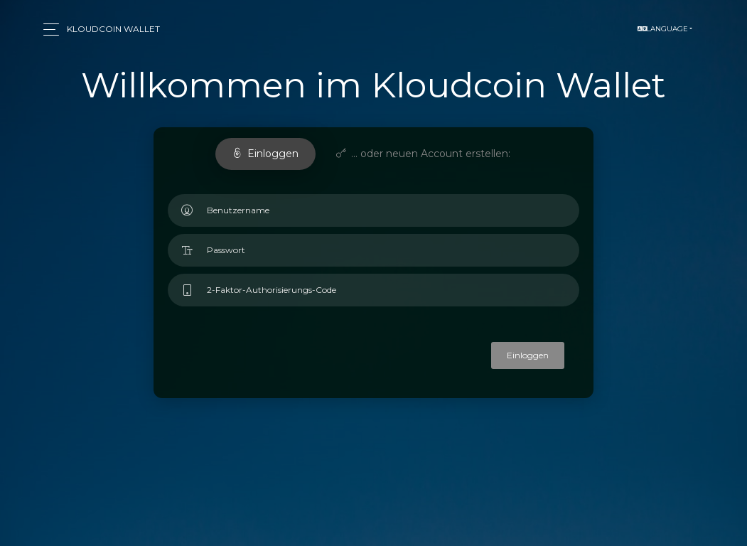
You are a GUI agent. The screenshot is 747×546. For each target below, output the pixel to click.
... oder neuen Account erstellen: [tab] (423, 153)
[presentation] (322, 362)
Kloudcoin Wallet (113, 28)
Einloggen (528, 355)
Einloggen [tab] (265, 153)
